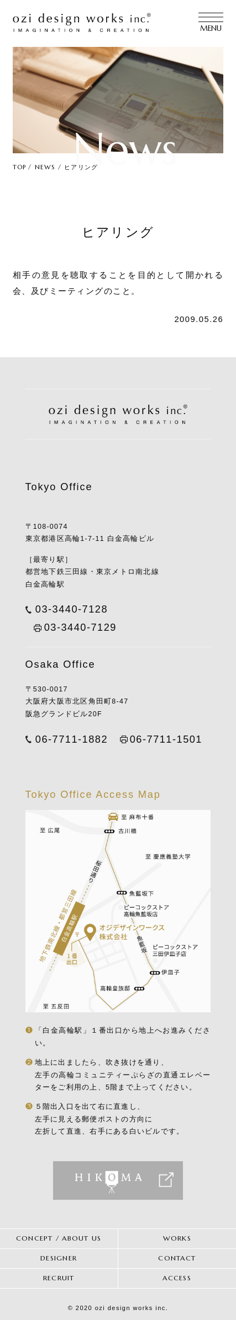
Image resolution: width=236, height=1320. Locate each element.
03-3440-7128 (71, 609)
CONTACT (177, 1258)
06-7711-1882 (71, 739)
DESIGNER (58, 1258)
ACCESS (176, 1278)
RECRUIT (59, 1278)
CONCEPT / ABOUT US (59, 1238)
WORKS (177, 1238)
